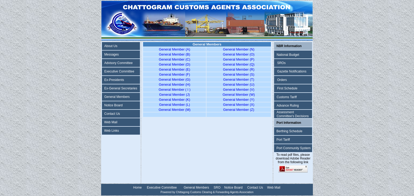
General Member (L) (174, 105)
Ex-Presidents (114, 80)
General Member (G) (174, 79)
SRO (217, 187)
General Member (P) (238, 59)
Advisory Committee (118, 63)
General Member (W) (239, 95)
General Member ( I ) (175, 90)
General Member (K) (174, 100)
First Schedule (287, 88)
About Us (110, 46)
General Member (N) (238, 49)
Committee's (286, 116)
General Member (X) (238, 105)
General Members (117, 97)
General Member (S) (238, 74)
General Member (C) (174, 59)
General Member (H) (174, 84)
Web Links (111, 131)
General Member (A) (174, 49)
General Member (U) (238, 84)
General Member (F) (174, 74)
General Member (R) (238, 69)
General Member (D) (174, 64)
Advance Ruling (288, 105)
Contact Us (112, 114)
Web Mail (110, 122)
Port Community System (293, 148)
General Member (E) (174, 69)
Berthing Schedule (289, 131)
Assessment (285, 112)
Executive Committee (119, 71)
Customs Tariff (287, 97)
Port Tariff (283, 140)
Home (137, 187)
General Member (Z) (238, 110)
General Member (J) (174, 95)
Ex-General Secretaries (120, 88)
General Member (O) (239, 54)
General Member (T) (238, 79)
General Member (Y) (238, 100)
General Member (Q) (239, 64)
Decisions (302, 116)
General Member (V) (238, 90)
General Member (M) (175, 110)
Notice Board (113, 105)
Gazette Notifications (292, 71)
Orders (282, 80)
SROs (281, 63)
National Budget (288, 55)
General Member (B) (174, 54)
